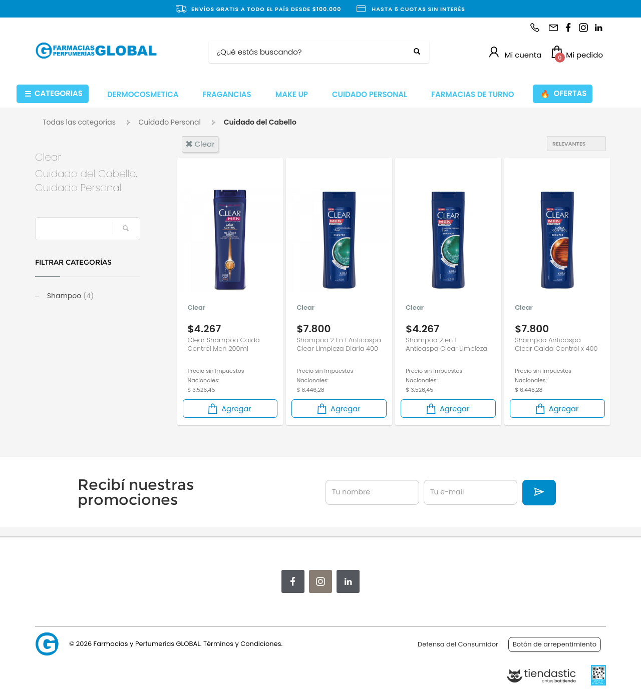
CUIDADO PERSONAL (369, 94)
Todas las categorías (79, 122)
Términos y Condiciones (242, 643)
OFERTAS (563, 94)
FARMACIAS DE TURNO (472, 94)
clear (200, 144)
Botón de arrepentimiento (554, 644)
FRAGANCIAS (227, 94)
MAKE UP (291, 94)
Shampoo (69, 296)
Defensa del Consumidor (458, 644)
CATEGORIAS (54, 94)
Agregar (228, 408)
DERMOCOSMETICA (143, 94)
